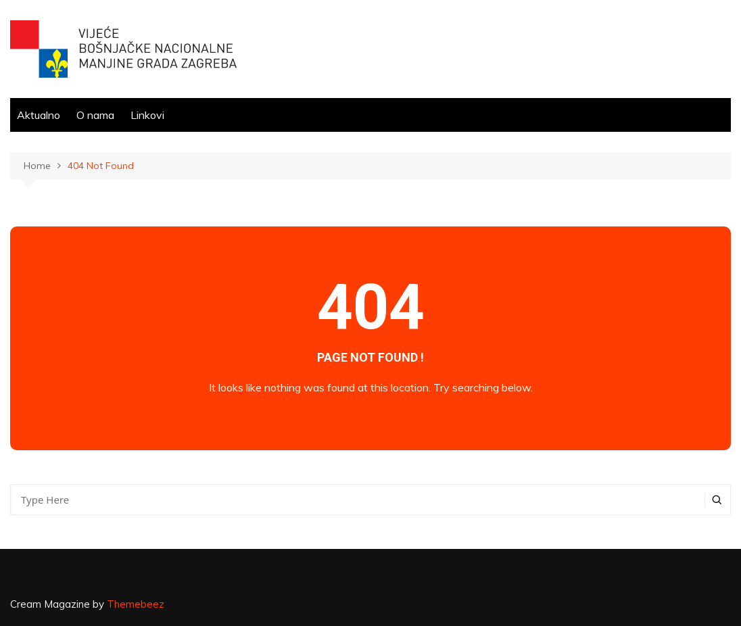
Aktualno (38, 115)
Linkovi (147, 115)
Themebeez (135, 604)
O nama (95, 115)
